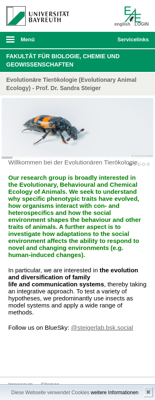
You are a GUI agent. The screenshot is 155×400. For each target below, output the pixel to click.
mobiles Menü (34, 42)
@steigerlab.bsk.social (102, 327)
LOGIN (141, 23)
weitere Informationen (114, 392)
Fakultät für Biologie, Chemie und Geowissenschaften (62, 60)
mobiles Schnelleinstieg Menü (131, 42)
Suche (97, 40)
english (122, 23)
